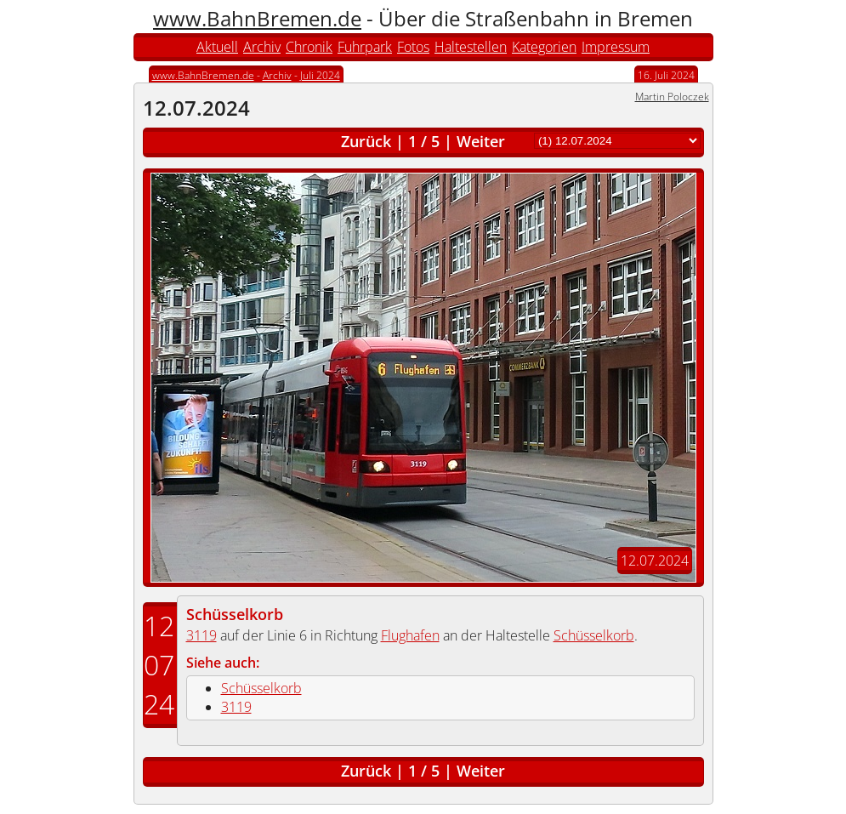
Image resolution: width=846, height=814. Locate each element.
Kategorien (544, 46)
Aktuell (217, 46)
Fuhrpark (365, 46)
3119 (201, 635)
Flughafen (410, 635)
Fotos (413, 46)
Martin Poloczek (672, 96)
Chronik (309, 46)
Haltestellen (470, 46)
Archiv (262, 46)
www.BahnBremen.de (257, 18)
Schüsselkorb (234, 614)
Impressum (616, 46)
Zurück (366, 141)
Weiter (481, 141)
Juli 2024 (320, 75)
